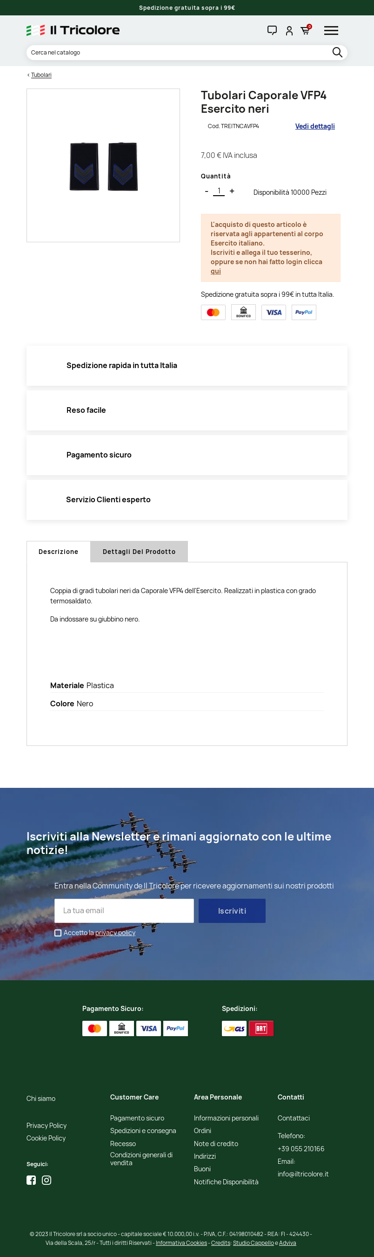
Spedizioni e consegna (143, 1131)
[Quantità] (219, 191)
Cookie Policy (46, 1138)
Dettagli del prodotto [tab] (139, 551)
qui (216, 270)
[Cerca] (187, 52)
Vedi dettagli (315, 126)
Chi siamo (41, 1099)
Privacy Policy (47, 1126)
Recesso (123, 1144)
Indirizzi (205, 1157)
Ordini (202, 1131)
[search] (338, 53)
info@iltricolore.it (303, 1174)
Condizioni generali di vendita (141, 1159)
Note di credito (216, 1144)
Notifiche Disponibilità (226, 1182)
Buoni (202, 1169)
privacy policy (115, 932)
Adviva (287, 1243)
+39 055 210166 (301, 1149)
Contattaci (294, 1118)
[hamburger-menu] (334, 30)
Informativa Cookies (181, 1243)
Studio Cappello (253, 1243)
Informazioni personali (226, 1118)
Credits (220, 1243)
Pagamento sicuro (137, 1118)
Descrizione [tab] (59, 551)
